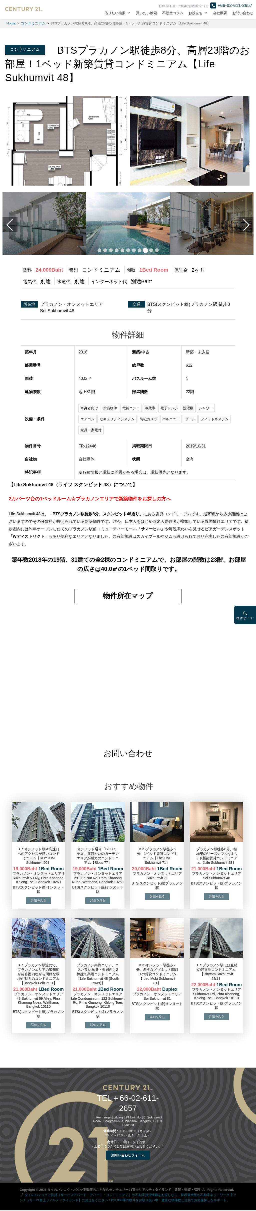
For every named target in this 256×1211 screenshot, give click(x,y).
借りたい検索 (115, 13)
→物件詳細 (38, 900)
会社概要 (220, 13)
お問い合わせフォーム (128, 1155)
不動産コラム (172, 13)
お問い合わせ (242, 13)
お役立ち (195, 13)
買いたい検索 (146, 13)
